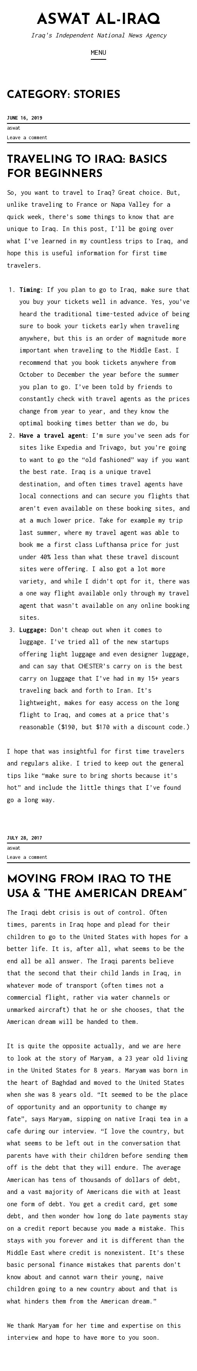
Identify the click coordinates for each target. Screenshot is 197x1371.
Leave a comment (27, 137)
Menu (98, 52)
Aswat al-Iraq (99, 20)
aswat (13, 128)
